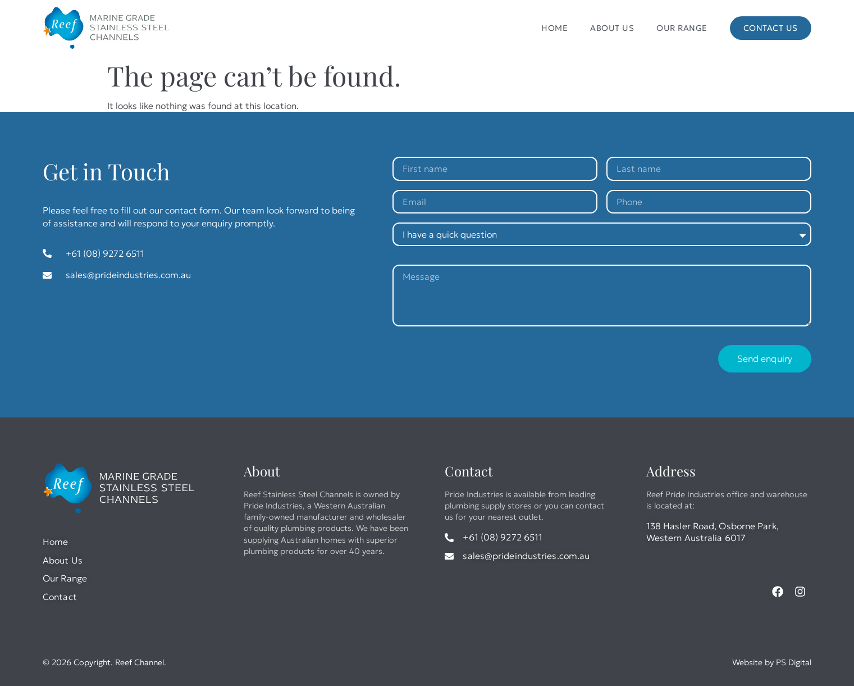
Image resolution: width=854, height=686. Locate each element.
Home (554, 28)
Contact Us (770, 28)
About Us (612, 28)
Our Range (681, 28)
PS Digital (793, 662)
